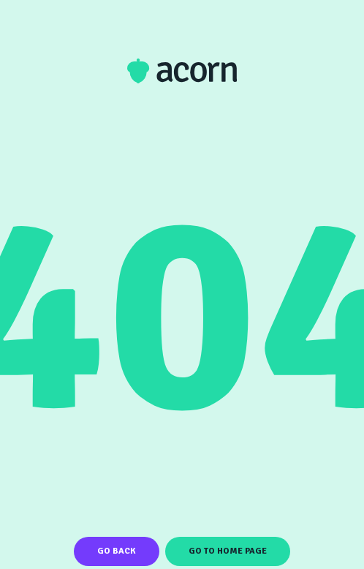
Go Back (116, 551)
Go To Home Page (228, 551)
